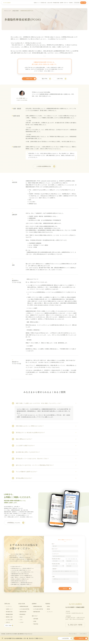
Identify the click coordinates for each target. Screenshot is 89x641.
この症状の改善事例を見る (43, 166)
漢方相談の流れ (44, 2)
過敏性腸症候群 (23, 611)
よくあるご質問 (9, 619)
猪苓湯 (48, 609)
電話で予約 (44, 78)
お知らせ (8, 622)
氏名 (53, 543)
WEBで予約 (29, 78)
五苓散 (34, 621)
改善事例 (61, 2)
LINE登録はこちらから (13, 522)
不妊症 (21, 616)
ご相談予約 (81, 638)
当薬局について (37, 2)
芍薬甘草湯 (35, 624)
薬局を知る (7, 603)
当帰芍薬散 (35, 618)
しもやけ (21, 622)
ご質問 (53, 576)
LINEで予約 (60, 78)
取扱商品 (71, 2)
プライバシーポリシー (73, 633)
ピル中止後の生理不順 (24, 609)
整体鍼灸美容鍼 (56, 2)
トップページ (9, 606)
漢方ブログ (66, 2)
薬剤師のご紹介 (9, 616)
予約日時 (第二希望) (56, 563)
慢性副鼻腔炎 (22, 614)
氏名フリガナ (54, 548)
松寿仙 (48, 606)
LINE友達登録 (76, 2)
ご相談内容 (54, 568)
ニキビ (21, 619)
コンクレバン (50, 611)
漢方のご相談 (83, 2)
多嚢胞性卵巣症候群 (24, 606)
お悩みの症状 (49, 2)
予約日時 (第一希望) (56, 558)
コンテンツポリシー (83, 633)
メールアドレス (55, 553)
